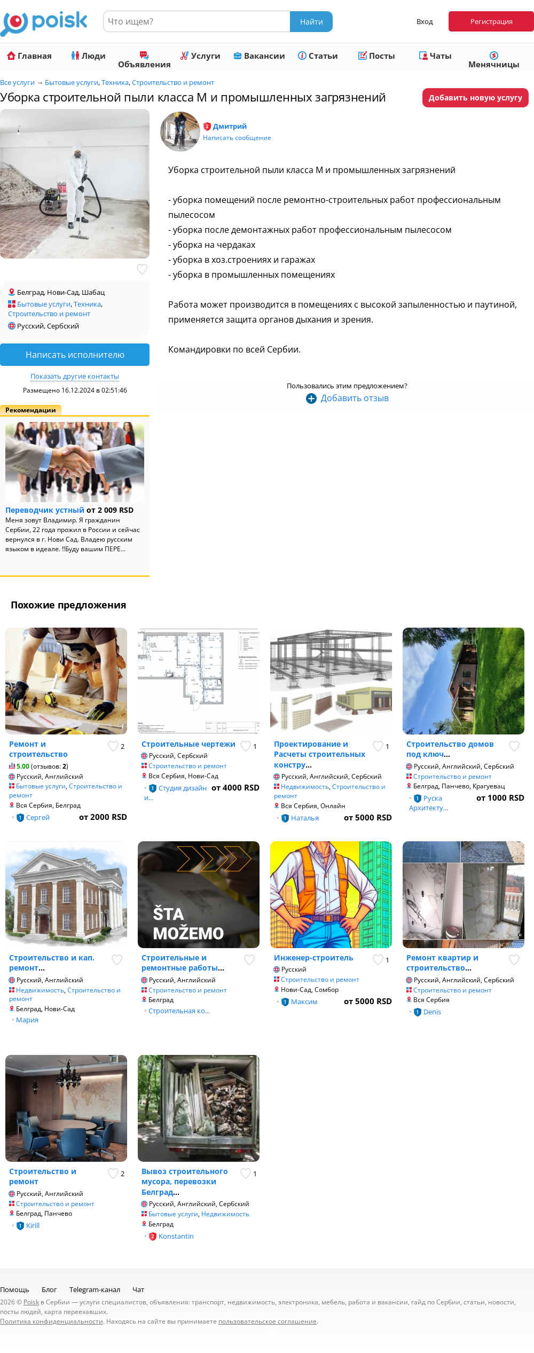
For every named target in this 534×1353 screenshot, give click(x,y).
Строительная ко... (179, 1010)
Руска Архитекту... (428, 802)
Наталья (305, 818)
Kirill (33, 1225)
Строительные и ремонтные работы (180, 962)
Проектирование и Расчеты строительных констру (319, 754)
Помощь (14, 1289)
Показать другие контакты (74, 376)
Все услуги (17, 82)
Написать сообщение (237, 137)
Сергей (38, 817)
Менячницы (494, 60)
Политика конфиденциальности (51, 1321)
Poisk (31, 1302)
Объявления (144, 60)
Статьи (318, 55)
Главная (29, 55)
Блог (49, 1289)
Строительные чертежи (188, 744)
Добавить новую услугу (475, 97)
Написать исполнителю (75, 355)
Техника (115, 82)
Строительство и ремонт (173, 82)
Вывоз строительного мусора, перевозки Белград (185, 1181)
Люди (88, 55)
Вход (425, 21)
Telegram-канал (94, 1289)
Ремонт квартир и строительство (442, 962)
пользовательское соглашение (267, 1321)
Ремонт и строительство (38, 749)
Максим (304, 1001)
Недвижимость (305, 786)
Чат (138, 1289)
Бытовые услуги (71, 82)
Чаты (435, 55)
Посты (376, 55)
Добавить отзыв (355, 398)
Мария (27, 1019)
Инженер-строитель (314, 957)
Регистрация (491, 21)
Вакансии (259, 55)
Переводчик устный (44, 510)
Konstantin (176, 1236)
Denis (432, 1011)
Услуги (200, 55)
